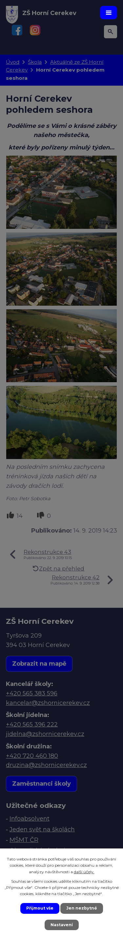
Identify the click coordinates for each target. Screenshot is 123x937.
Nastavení (62, 924)
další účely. (84, 871)
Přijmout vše (39, 908)
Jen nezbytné (81, 908)
